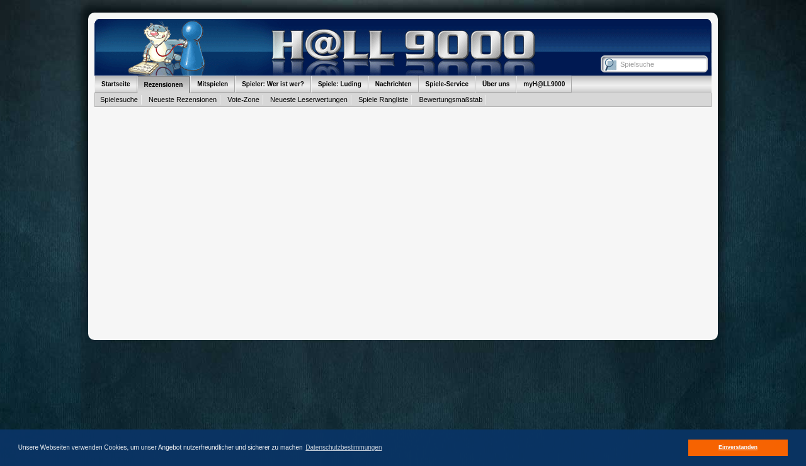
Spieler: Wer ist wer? (273, 84)
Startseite (115, 84)
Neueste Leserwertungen (309, 99)
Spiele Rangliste (383, 99)
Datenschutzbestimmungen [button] (343, 447)
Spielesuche (119, 99)
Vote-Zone (243, 99)
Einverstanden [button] (738, 447)
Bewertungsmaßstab (450, 99)
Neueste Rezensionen (183, 99)
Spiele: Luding (339, 84)
